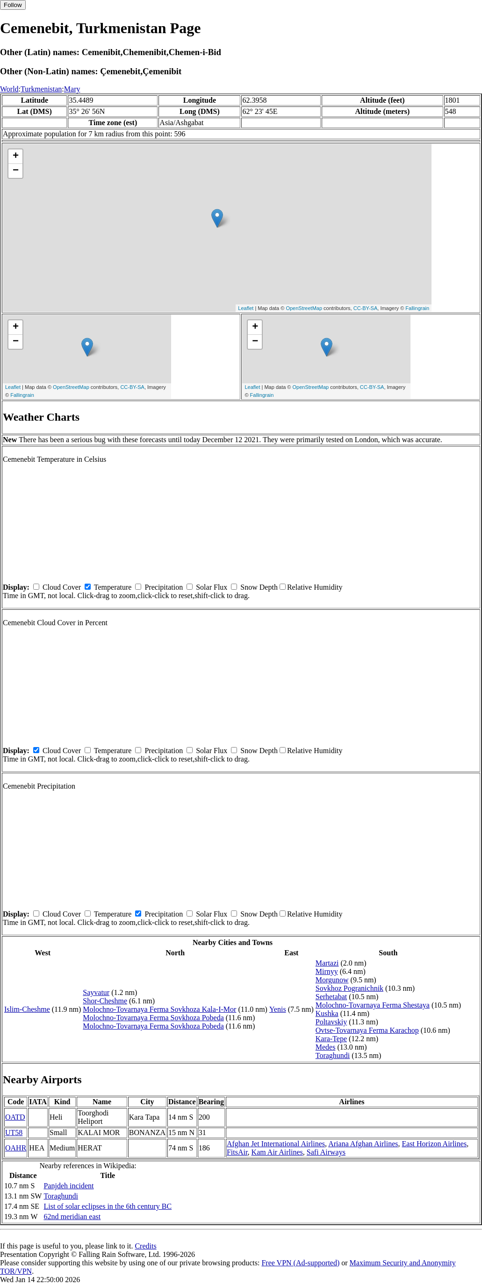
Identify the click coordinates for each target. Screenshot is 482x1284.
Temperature (113, 587)
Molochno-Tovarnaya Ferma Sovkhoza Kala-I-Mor (159, 1009)
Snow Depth (259, 587)
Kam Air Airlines (277, 1152)
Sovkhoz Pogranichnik (349, 988)
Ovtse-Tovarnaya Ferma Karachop (367, 1030)
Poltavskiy (331, 1022)
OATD (15, 1117)
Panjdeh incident (68, 1186)
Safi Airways (326, 1152)
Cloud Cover (62, 587)
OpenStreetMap (304, 308)
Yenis (277, 1009)
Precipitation (163, 587)
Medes (326, 1047)
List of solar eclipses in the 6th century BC (107, 1206)
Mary (72, 89)
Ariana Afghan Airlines (363, 1144)
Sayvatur (96, 992)
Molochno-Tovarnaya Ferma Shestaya (373, 1005)
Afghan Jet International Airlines (276, 1144)
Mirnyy (327, 971)
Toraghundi (333, 1055)
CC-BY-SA (365, 308)
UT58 (13, 1132)
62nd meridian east (72, 1217)
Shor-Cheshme (105, 1001)
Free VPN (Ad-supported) (300, 1263)
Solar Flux (211, 587)
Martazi (327, 963)
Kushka (327, 1013)
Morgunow (332, 980)
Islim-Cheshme (27, 1009)
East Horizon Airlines (434, 1144)
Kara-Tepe (331, 1039)
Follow (13, 4)
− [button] (16, 171)
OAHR (15, 1148)
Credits (145, 1246)
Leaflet (245, 308)
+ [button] (16, 156)
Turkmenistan (41, 89)
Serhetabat (331, 997)
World (9, 89)
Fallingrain (417, 308)
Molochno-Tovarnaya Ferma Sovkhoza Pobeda (153, 1018)
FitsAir (237, 1152)
